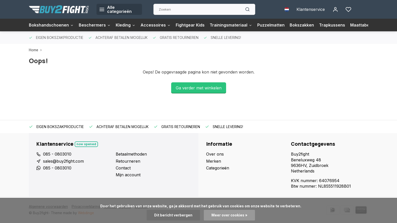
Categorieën (217, 167)
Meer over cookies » (229, 215)
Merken (213, 161)
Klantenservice (310, 9)
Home (36, 50)
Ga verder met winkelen (199, 87)
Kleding (125, 25)
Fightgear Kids (190, 25)
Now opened (86, 144)
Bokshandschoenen (51, 25)
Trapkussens (332, 25)
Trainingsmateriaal (231, 25)
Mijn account (128, 174)
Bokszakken (302, 25)
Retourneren (128, 161)
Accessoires (156, 25)
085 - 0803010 (57, 154)
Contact (123, 167)
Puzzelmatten (271, 25)
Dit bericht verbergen (173, 215)
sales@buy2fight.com (63, 161)
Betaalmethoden (131, 154)
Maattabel (360, 25)
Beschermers (95, 25)
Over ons (215, 154)
